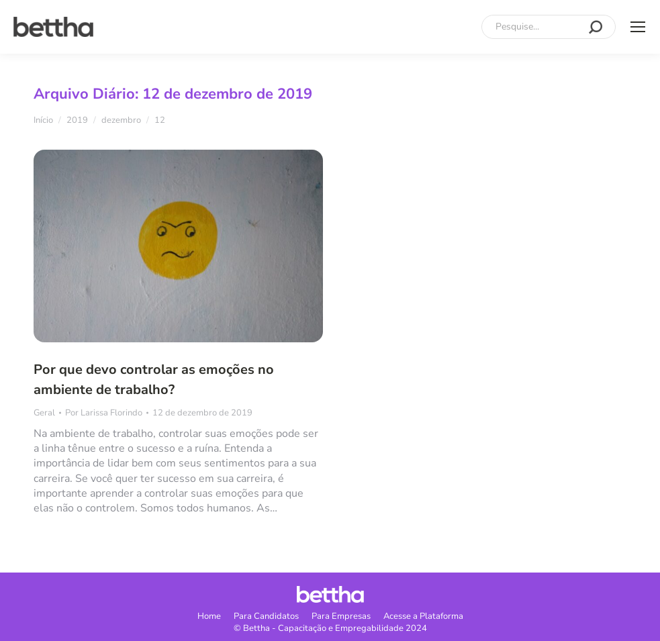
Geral (44, 413)
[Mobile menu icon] (638, 27)
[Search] (548, 27)
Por (103, 413)
